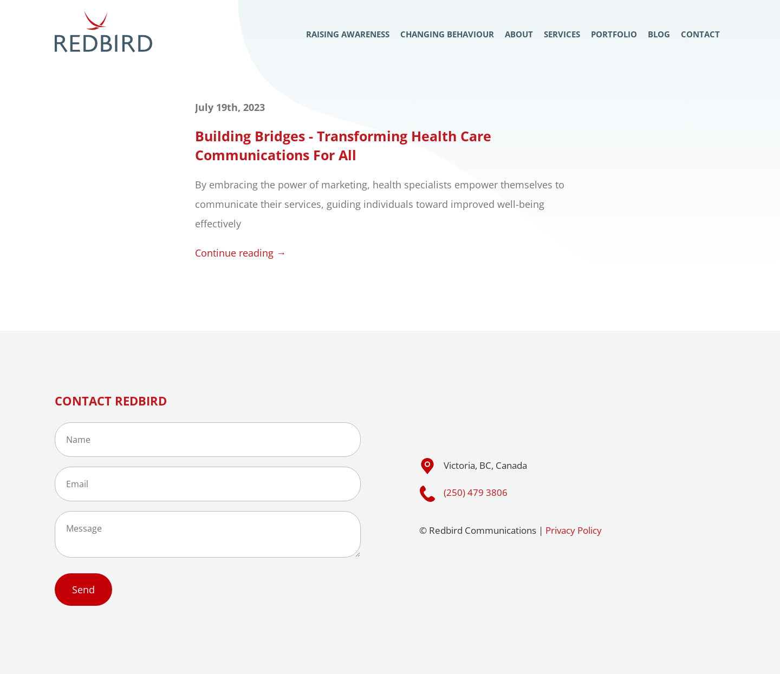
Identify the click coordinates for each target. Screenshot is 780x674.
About (519, 34)
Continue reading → (240, 252)
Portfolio (614, 34)
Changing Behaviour (447, 34)
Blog (659, 34)
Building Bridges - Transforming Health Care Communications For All (343, 145)
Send (83, 589)
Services (562, 34)
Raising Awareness (347, 34)
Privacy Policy (573, 530)
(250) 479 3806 (476, 492)
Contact (700, 34)
